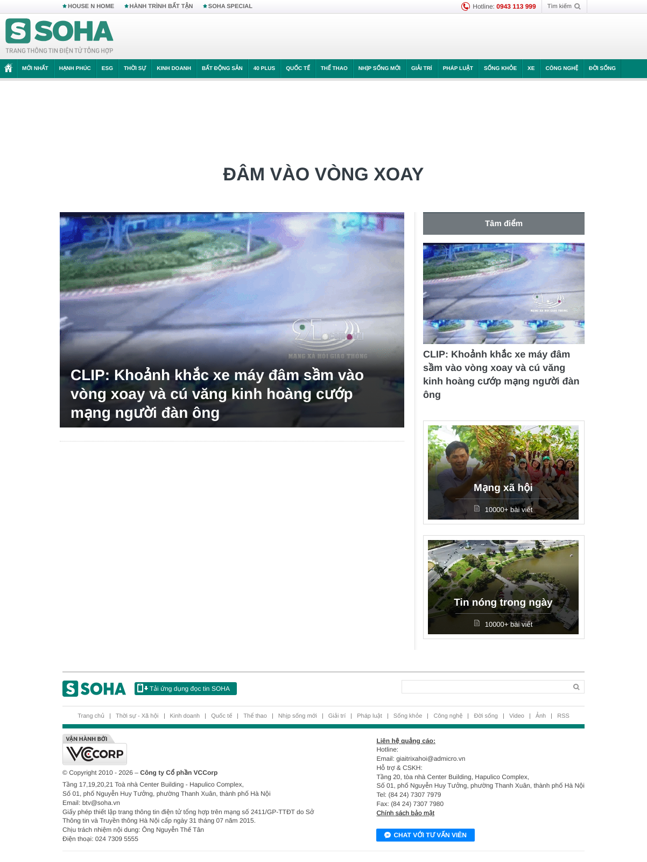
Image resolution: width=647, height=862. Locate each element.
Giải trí (421, 69)
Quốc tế (298, 69)
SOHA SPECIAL (230, 6)
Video (516, 716)
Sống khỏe (500, 69)
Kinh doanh (174, 69)
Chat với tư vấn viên (425, 836)
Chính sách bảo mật (405, 813)
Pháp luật (458, 69)
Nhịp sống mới (379, 69)
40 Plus (265, 69)
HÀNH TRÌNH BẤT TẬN (161, 6)
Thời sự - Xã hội (137, 716)
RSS (563, 716)
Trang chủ (91, 716)
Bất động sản (222, 69)
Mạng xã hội (503, 488)
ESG (107, 69)
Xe (531, 69)
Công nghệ (561, 69)
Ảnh (541, 716)
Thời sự (135, 69)
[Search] (484, 687)
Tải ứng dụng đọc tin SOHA (183, 688)
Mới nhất (35, 69)
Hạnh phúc (75, 69)
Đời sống (602, 69)
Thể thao (334, 69)
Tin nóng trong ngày (503, 602)
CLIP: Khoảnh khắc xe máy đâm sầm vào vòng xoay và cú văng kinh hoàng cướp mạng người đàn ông (217, 394)
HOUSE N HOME (91, 6)
